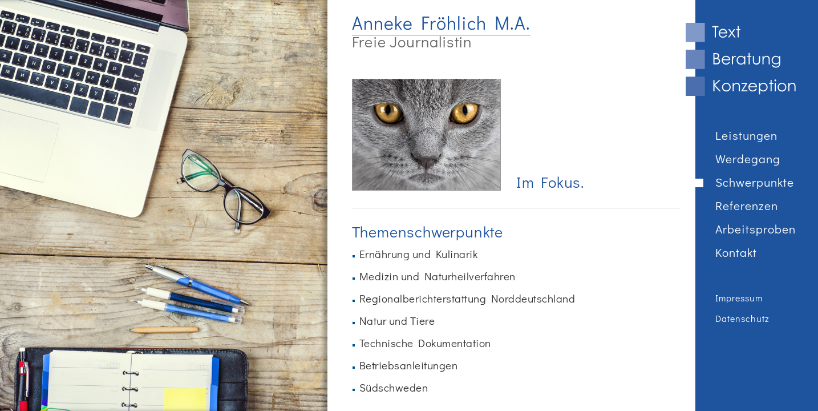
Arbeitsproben (755, 230)
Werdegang (747, 160)
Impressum (739, 298)
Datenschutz (742, 319)
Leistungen (746, 136)
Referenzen (746, 206)
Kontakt (736, 253)
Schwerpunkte (754, 183)
